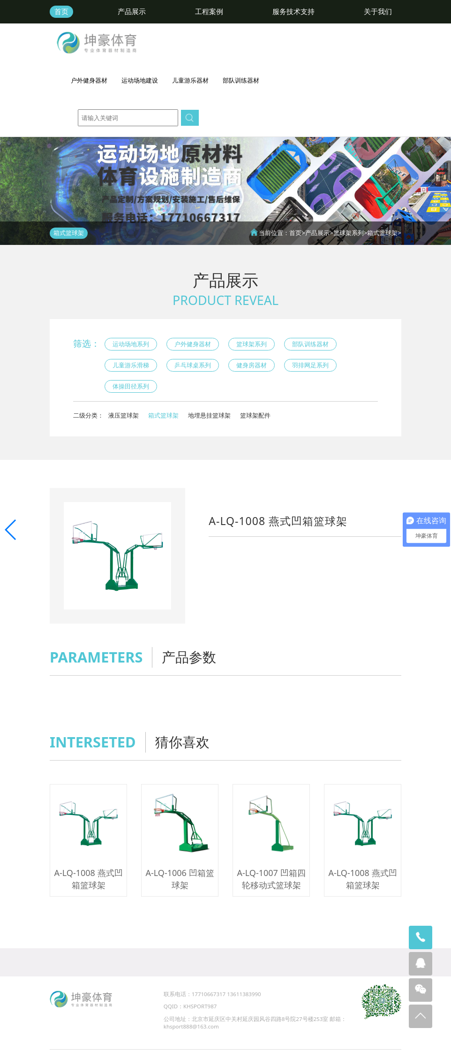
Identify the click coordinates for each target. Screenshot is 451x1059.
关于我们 (378, 11)
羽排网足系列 (310, 365)
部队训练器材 (241, 80)
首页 (61, 11)
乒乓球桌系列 (192, 365)
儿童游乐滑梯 (131, 365)
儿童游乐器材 (190, 80)
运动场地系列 (131, 344)
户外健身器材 (89, 80)
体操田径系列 (131, 386)
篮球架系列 (348, 233)
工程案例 (209, 11)
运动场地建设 (139, 80)
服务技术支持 (293, 11)
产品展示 (132, 11)
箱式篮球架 (382, 233)
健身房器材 (251, 365)
